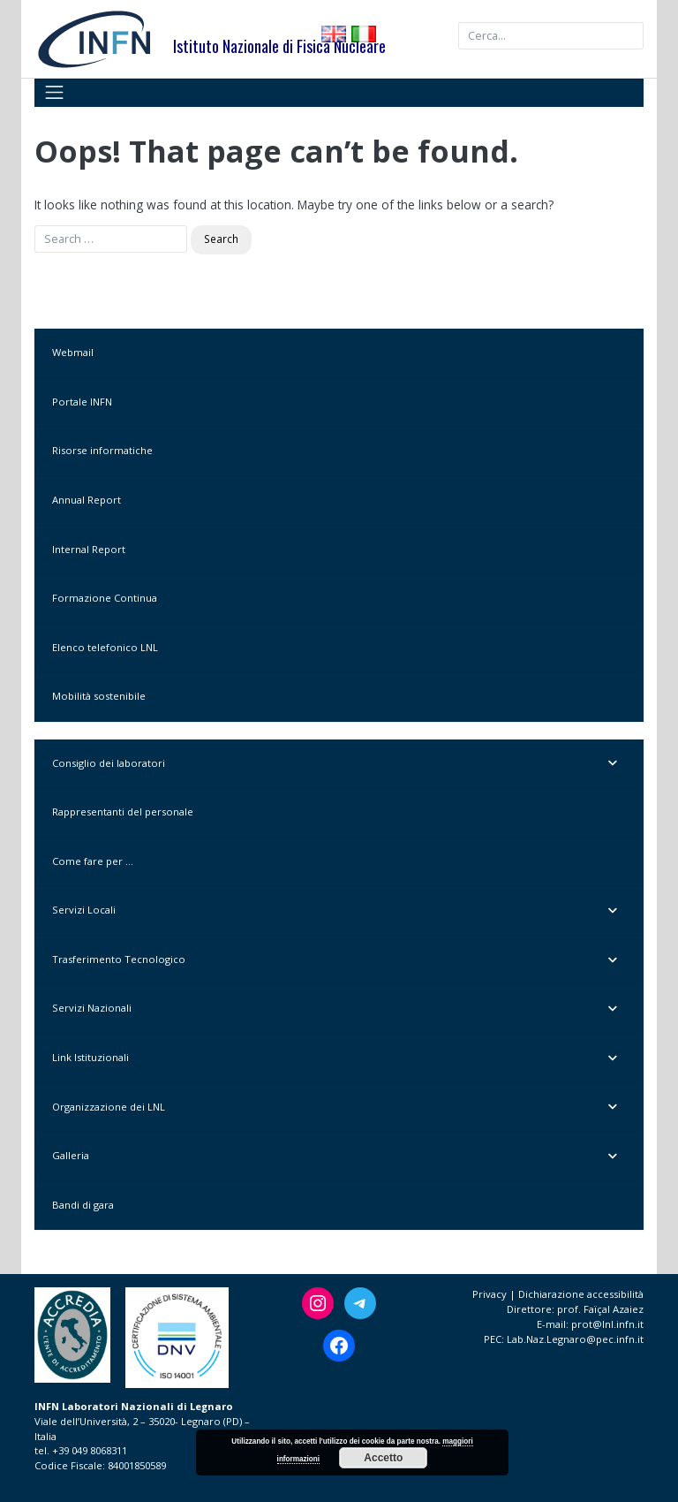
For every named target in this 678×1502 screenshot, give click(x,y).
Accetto (383, 1458)
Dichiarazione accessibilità (581, 1294)
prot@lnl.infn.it (607, 1324)
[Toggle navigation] (54, 93)
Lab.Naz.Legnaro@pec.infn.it (575, 1339)
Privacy (489, 1294)
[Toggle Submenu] (613, 764)
